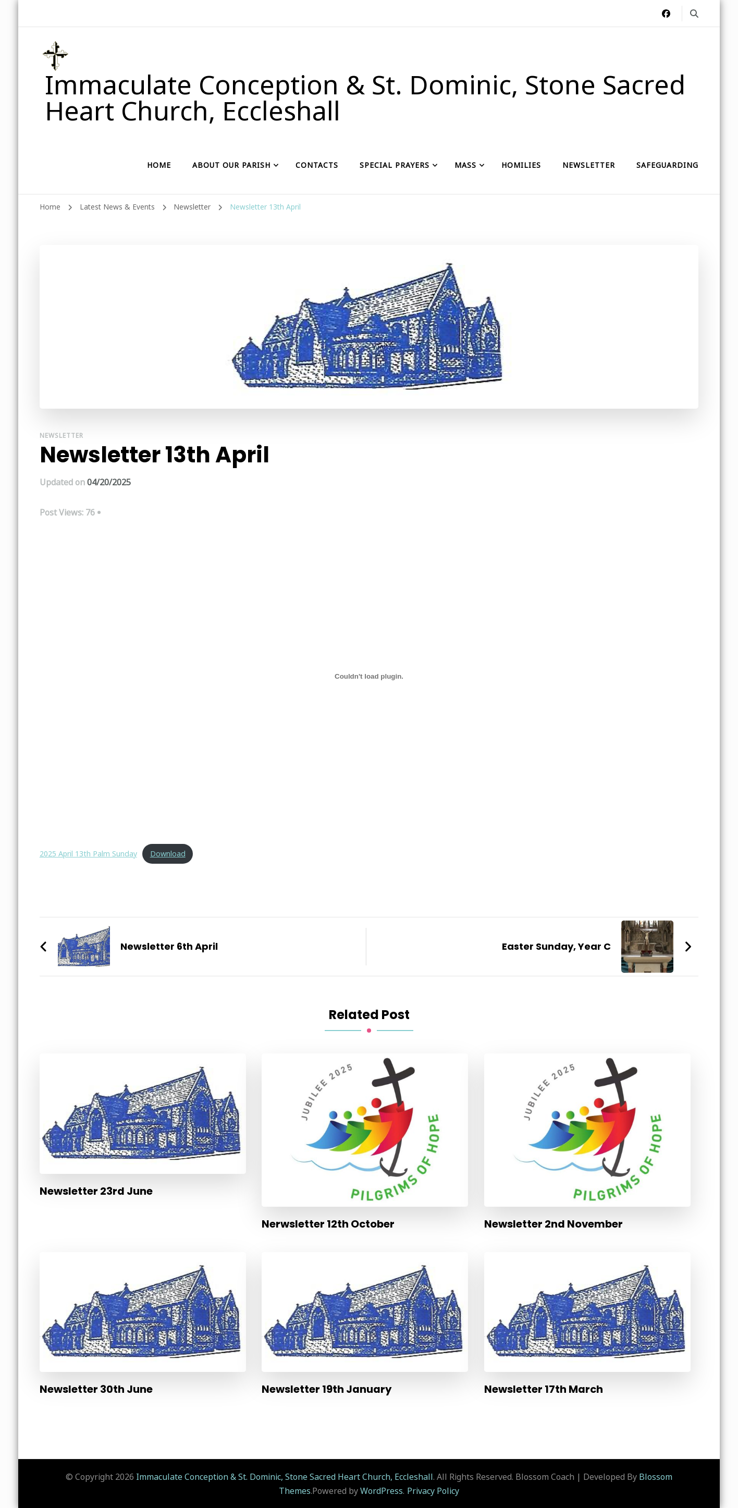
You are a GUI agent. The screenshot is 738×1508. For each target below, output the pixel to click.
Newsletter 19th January (327, 1389)
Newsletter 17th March (544, 1389)
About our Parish (231, 164)
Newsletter (588, 164)
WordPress (381, 1490)
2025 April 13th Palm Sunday (89, 854)
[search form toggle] (694, 13)
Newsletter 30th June (96, 1389)
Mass (465, 164)
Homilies (521, 164)
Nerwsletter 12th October (329, 1224)
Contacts (317, 164)
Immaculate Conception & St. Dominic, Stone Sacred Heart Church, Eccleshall (365, 97)
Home (159, 164)
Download (169, 854)
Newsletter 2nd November (554, 1224)
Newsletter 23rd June (96, 1191)
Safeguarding (667, 164)
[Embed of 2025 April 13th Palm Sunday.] (369, 676)
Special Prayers (394, 164)
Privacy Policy (433, 1490)
